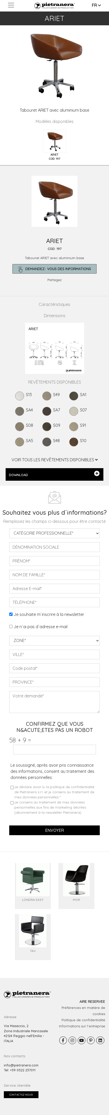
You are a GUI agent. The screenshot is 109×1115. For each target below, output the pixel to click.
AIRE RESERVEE (92, 1001)
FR (96, 5)
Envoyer (54, 830)
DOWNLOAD (54, 474)
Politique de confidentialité (83, 1020)
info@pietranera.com (21, 1065)
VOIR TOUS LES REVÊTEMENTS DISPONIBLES (55, 459)
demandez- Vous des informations (54, 269)
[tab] (54, 145)
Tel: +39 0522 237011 (19, 1070)
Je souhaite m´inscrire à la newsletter (49, 614)
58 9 (20, 740)
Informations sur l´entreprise (82, 1026)
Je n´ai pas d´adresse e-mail (40, 626)
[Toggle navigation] (11, 5)
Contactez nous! (21, 1094)
